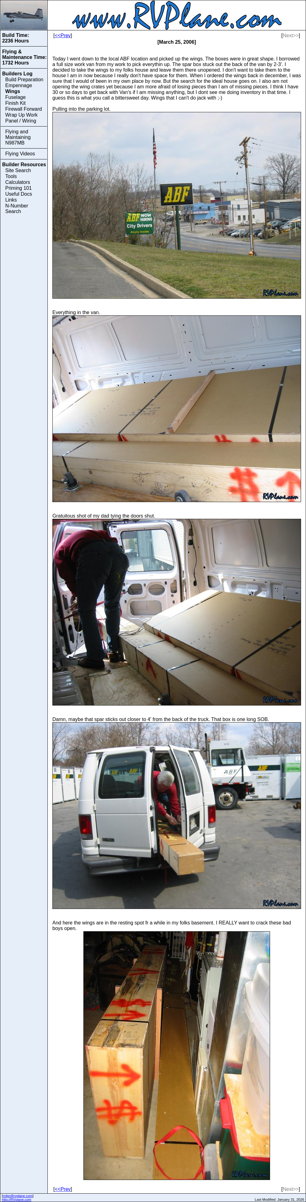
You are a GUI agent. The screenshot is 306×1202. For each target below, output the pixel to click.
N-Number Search (16, 208)
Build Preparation (24, 79)
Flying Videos (20, 153)
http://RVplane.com (16, 1199)
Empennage (18, 85)
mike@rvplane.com (18, 1196)
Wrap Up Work (21, 115)
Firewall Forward (23, 109)
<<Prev (63, 35)
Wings (12, 91)
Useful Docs (18, 194)
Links (11, 200)
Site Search (18, 170)
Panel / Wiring (20, 120)
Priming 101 (18, 188)
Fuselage (15, 97)
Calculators (17, 182)
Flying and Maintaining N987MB (18, 137)
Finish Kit (15, 103)
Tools (11, 176)
